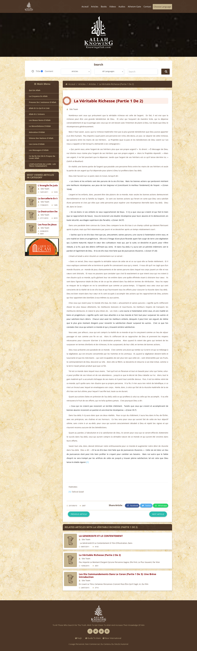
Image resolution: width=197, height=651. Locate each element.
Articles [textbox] (75, 71)
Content (49, 71)
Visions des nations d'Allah (41, 138)
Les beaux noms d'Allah (39, 120)
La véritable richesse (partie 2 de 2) (100, 555)
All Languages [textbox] (108, 71)
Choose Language (162, 6)
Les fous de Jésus (47, 224)
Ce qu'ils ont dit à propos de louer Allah (42, 157)
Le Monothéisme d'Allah (40, 126)
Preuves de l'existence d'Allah (42, 102)
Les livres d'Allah (37, 144)
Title (38, 71)
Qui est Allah (34, 90)
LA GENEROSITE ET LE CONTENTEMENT (101, 535)
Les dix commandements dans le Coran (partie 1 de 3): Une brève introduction (117, 575)
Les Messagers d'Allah (39, 150)
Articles (82, 84)
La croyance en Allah (38, 96)
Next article (158, 514)
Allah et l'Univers (37, 114)
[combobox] (75, 71)
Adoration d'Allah (37, 132)
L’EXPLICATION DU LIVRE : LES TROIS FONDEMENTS (42, 165)
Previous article (79, 514)
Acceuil (70, 84)
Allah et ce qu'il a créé (39, 108)
